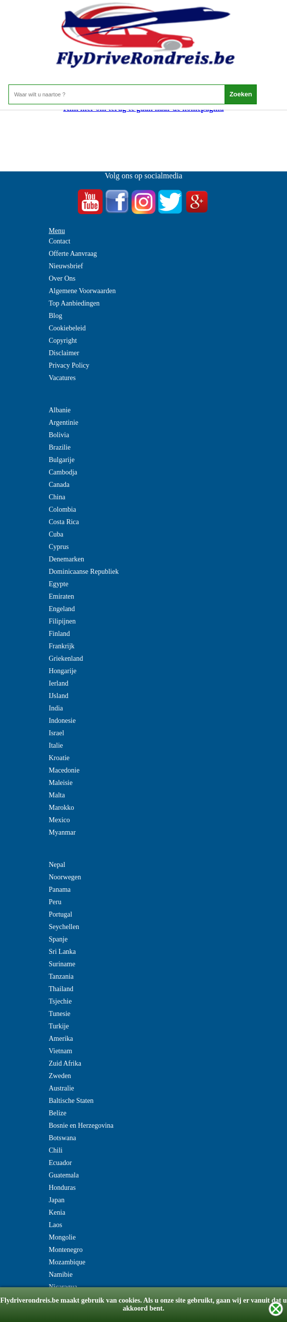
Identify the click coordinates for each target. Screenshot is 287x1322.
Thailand (61, 989)
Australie (61, 1088)
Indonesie (62, 720)
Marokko (61, 807)
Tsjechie (60, 1001)
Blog (55, 315)
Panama (59, 889)
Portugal (60, 914)
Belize (57, 1113)
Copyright (63, 340)
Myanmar (62, 832)
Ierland (58, 683)
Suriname (62, 964)
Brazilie (59, 447)
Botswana (62, 1138)
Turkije (59, 1026)
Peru (55, 902)
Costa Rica (64, 522)
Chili (55, 1150)
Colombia (62, 509)
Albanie (59, 410)
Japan (56, 1200)
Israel (56, 733)
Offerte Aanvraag (73, 253)
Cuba (56, 534)
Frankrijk (61, 646)
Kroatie (59, 758)
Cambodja (63, 472)
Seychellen (64, 927)
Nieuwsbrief (66, 266)
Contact (59, 241)
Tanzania (61, 976)
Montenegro (65, 1249)
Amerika (61, 1038)
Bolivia (59, 435)
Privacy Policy (69, 365)
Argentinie (63, 422)
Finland (59, 633)
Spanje (58, 939)
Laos (55, 1225)
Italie (56, 745)
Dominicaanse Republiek (83, 571)
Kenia (57, 1212)
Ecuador (60, 1162)
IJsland (58, 696)
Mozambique (67, 1262)
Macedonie (64, 770)
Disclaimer (64, 353)
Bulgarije (61, 460)
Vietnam (60, 1051)
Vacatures (62, 378)
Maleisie (60, 782)
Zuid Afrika (65, 1063)
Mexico (59, 820)
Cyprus (58, 546)
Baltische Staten (71, 1100)
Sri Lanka (62, 951)
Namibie (60, 1274)
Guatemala (64, 1175)
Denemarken (66, 559)
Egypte (58, 584)
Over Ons (62, 278)
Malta (57, 795)
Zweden (60, 1076)
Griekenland (66, 658)
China (57, 497)
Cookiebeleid (67, 328)
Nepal (57, 864)
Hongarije (62, 671)
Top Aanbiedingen (74, 303)
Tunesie (59, 1013)
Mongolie (62, 1237)
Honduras (62, 1187)
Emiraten (61, 596)
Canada (59, 484)
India (56, 708)
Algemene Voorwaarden (82, 291)
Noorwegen (65, 877)
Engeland (62, 609)
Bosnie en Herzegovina (81, 1125)
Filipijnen (62, 621)
